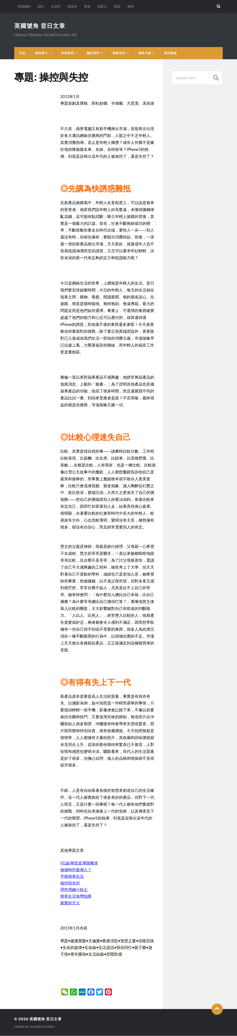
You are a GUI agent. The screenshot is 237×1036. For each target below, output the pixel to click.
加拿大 (102, 6)
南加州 (72, 6)
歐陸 (117, 6)
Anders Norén (42, 1027)
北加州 (56, 6)
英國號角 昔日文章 (40, 25)
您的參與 (67, 53)
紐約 (41, 6)
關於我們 (93, 53)
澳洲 (130, 6)
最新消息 (119, 53)
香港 (87, 6)
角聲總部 (24, 6)
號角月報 (144, 53)
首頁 (22, 53)
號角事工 (41, 53)
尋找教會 (170, 53)
